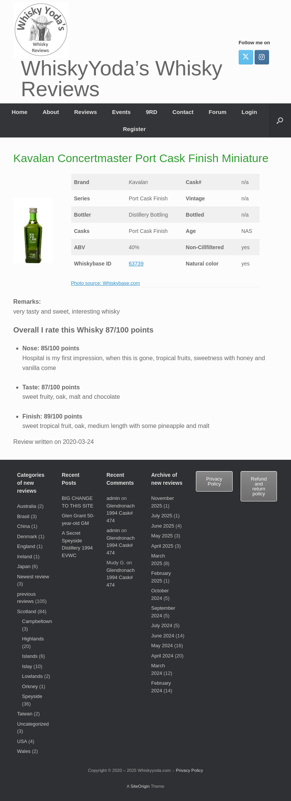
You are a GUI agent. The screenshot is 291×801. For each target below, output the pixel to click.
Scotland (26, 611)
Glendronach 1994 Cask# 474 (120, 513)
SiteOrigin (140, 786)
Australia (26, 506)
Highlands (33, 639)
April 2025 (162, 546)
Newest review (33, 576)
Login (249, 112)
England (26, 546)
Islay (27, 666)
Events (121, 112)
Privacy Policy (189, 770)
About (50, 112)
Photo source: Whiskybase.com (105, 283)
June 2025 (162, 526)
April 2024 (162, 656)
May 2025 (162, 536)
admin (113, 498)
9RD (151, 112)
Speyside (32, 696)
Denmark (27, 536)
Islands (30, 656)
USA (22, 741)
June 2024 (162, 636)
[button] (280, 120)
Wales (24, 751)
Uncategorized (33, 724)
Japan (23, 566)
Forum (218, 112)
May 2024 (162, 645)
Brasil (23, 516)
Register (134, 129)
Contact (183, 112)
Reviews (85, 112)
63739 (136, 264)
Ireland (24, 556)
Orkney (30, 686)
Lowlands (32, 676)
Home (20, 112)
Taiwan (24, 714)
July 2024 (161, 625)
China (23, 526)
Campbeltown (37, 621)
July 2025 (161, 515)
